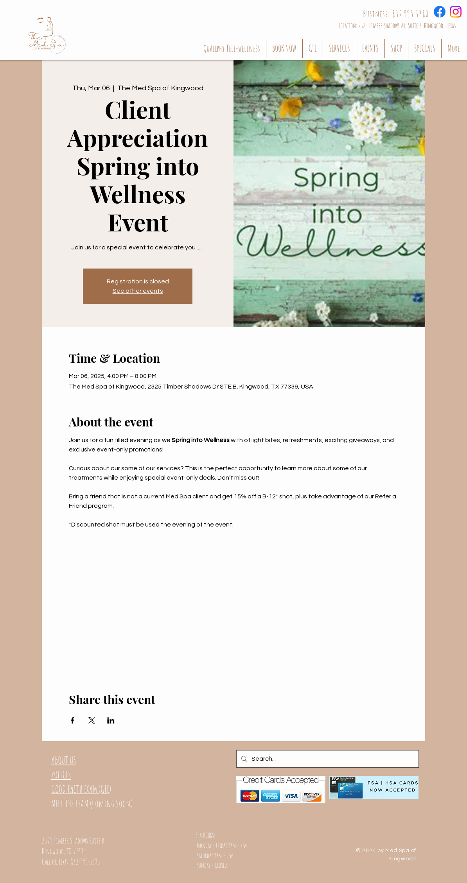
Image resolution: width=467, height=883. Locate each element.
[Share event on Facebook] (72, 720)
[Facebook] (439, 12)
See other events (138, 291)
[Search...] (326, 758)
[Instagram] (455, 12)
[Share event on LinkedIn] (111, 720)
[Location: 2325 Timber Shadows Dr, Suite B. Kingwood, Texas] (397, 25)
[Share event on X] (91, 720)
